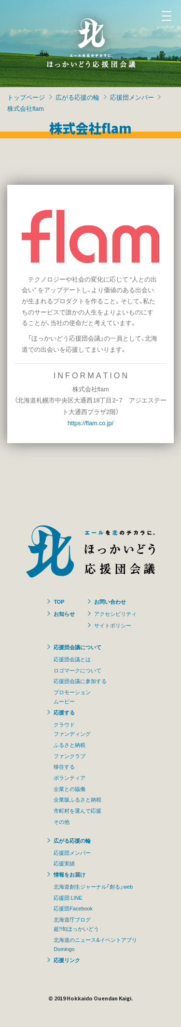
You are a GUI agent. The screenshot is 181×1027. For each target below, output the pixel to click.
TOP (59, 601)
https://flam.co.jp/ (90, 422)
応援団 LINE (68, 897)
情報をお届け (69, 874)
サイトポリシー (112, 625)
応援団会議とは (72, 659)
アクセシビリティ (115, 613)
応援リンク (67, 960)
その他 (62, 821)
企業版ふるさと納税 (77, 799)
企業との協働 (69, 788)
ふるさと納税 (69, 744)
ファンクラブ (69, 755)
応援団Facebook (73, 908)
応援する (64, 712)
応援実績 (64, 863)
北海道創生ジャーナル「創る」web (93, 886)
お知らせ (64, 613)
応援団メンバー (132, 97)
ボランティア (69, 777)
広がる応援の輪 (77, 97)
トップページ (26, 97)
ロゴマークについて (77, 670)
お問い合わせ (110, 601)
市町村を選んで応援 (77, 810)
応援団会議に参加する (80, 681)
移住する (64, 766)
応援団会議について (77, 647)
